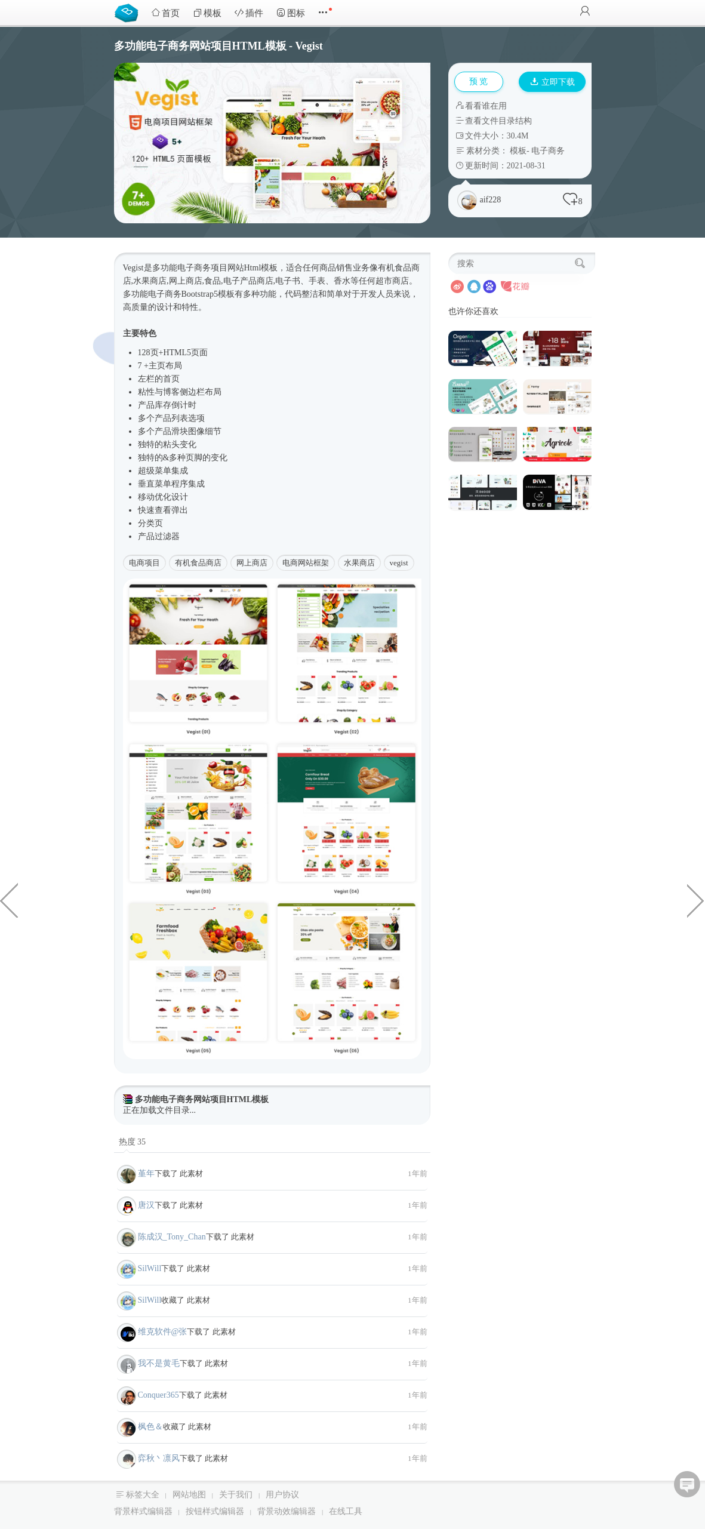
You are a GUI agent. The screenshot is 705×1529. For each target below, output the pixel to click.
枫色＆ (150, 1426)
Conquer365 (158, 1394)
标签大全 (142, 1494)
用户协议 (282, 1494)
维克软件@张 (162, 1331)
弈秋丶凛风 (159, 1458)
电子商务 (548, 150)
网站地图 (189, 1494)
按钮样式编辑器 (215, 1511)
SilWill (150, 1268)
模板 (207, 13)
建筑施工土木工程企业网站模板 (696, 900)
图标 (290, 13)
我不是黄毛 (159, 1363)
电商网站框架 (305, 562)
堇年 (146, 1173)
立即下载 (552, 82)
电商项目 (144, 562)
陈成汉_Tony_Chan (172, 1236)
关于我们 (236, 1494)
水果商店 (359, 562)
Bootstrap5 (199, 294)
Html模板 (261, 267)
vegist (399, 562)
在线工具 (345, 1511)
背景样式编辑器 (143, 1511)
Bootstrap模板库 (129, 12)
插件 (249, 13)
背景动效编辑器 (286, 1511)
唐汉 (146, 1205)
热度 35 (132, 1141)
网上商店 (251, 562)
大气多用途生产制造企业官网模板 (9, 900)
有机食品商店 (198, 562)
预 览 (478, 81)
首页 (165, 13)
